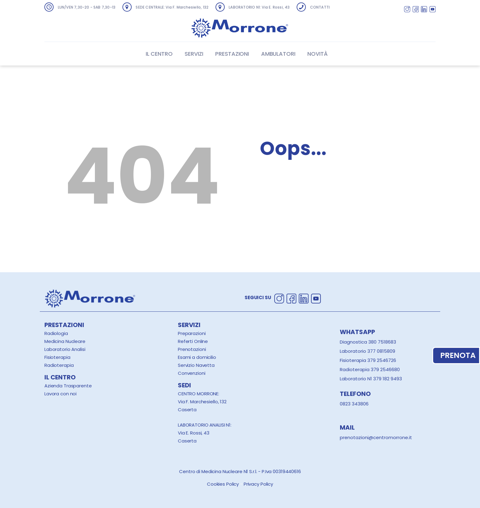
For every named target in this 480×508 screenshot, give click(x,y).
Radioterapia (58, 365)
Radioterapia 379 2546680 (370, 369)
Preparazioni (191, 333)
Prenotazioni (192, 349)
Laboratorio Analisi (64, 349)
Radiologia (56, 333)
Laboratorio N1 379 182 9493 (371, 378)
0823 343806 (354, 404)
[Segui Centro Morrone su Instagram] (407, 10)
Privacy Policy (258, 484)
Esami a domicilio (197, 357)
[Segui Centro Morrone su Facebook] (416, 10)
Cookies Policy (223, 484)
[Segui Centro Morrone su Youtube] (432, 10)
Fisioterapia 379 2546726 (368, 360)
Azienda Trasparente (68, 385)
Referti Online (193, 341)
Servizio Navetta (196, 365)
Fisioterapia (57, 357)
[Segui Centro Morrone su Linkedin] (424, 10)
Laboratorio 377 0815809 (367, 351)
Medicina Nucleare (64, 341)
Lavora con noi (60, 393)
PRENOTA (456, 355)
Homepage (287, 200)
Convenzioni (191, 373)
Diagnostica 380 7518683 (368, 342)
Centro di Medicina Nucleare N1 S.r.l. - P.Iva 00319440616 (240, 471)
